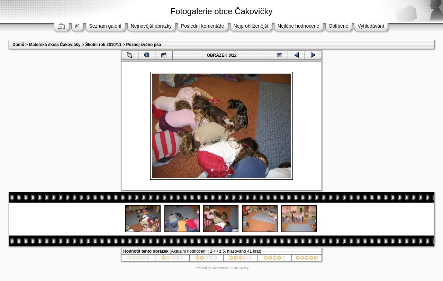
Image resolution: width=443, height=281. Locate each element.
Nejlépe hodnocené (298, 26)
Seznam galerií (105, 26)
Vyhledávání (371, 26)
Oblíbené (339, 26)
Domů (18, 44)
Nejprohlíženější (251, 26)
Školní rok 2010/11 (103, 44)
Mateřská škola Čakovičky (55, 44)
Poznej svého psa (143, 44)
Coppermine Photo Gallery (230, 268)
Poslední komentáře (202, 26)
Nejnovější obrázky (151, 26)
